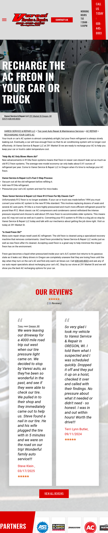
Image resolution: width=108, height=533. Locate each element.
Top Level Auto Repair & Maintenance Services (61, 131)
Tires (20, 326)
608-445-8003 (99, 28)
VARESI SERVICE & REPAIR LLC (19, 131)
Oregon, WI (34, 326)
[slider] (54, 299)
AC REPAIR (91, 131)
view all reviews (54, 493)
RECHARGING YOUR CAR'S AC (19, 134)
